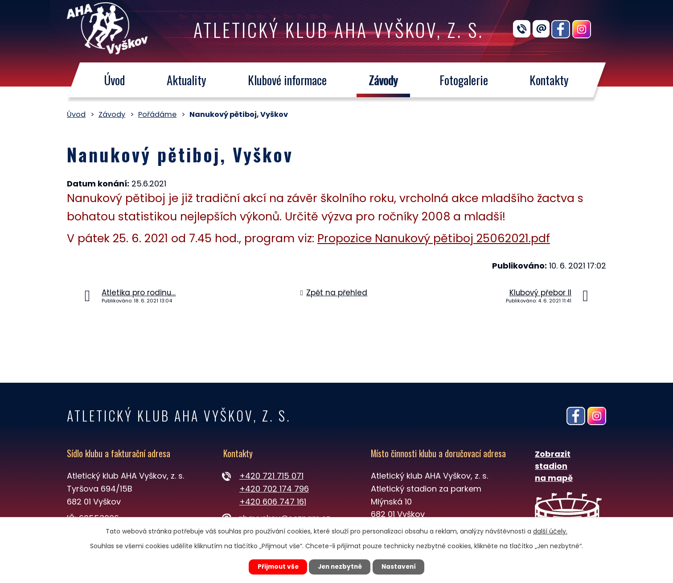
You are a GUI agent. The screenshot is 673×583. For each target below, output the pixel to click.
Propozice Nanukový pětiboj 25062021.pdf (433, 238)
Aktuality (186, 80)
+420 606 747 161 (272, 501)
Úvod (114, 80)
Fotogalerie (463, 80)
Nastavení (401, 566)
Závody (383, 80)
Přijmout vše (275, 566)
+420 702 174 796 (274, 488)
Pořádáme (157, 114)
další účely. (550, 530)
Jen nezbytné (339, 566)
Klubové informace (287, 80)
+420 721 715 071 (271, 475)
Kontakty (549, 80)
